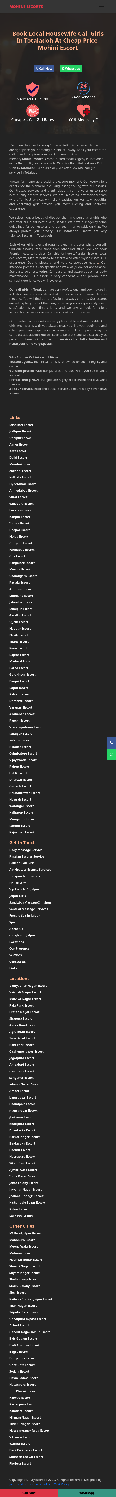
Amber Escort (19, 1091)
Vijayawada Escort (23, 760)
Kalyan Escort (19, 694)
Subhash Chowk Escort (26, 1457)
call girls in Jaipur (22, 935)
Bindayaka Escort (22, 1143)
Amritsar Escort (21, 589)
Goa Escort (17, 556)
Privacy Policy (41, 1484)
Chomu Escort (19, 1150)
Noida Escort (18, 536)
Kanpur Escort (20, 517)
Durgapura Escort (22, 1358)
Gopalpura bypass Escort (27, 1319)
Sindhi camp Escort (23, 1279)
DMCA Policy (60, 1484)
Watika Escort (19, 1444)
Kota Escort (18, 451)
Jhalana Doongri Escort (26, 1196)
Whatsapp (71, 68)
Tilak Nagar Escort (23, 1306)
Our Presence (19, 948)
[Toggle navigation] (101, 6)
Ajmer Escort (19, 444)
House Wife (17, 883)
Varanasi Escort (20, 707)
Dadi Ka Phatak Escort (25, 1450)
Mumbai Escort (20, 464)
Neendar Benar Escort (25, 1260)
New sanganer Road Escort (29, 1430)
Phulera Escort (20, 1463)
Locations (16, 942)
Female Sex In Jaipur (24, 916)
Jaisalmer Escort (21, 425)
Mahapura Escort (22, 1240)
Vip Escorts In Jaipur (24, 889)
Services (15, 955)
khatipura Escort (21, 1124)
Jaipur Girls (17, 896)
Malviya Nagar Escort (25, 999)
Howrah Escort (20, 799)
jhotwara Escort (21, 1117)
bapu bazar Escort (22, 1097)
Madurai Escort (20, 661)
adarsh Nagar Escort (24, 1084)
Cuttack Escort (20, 786)
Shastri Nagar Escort (24, 1266)
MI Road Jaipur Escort (25, 1233)
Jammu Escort (19, 826)
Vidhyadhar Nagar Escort (28, 986)
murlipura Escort (22, 1071)
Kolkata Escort (20, 477)
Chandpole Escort (22, 1104)
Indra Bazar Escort (23, 1176)
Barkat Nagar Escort (24, 1137)
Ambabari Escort (21, 1064)
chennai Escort (20, 471)
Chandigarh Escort (23, 576)
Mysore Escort (20, 569)
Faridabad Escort (22, 550)
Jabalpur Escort (20, 609)
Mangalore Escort (22, 819)
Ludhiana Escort (21, 596)
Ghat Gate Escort (22, 1365)
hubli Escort (18, 773)
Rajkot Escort (19, 655)
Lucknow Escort (21, 510)
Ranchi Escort (19, 720)
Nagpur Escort (20, 628)
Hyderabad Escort (22, 484)
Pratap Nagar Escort (24, 1012)
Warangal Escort (21, 806)
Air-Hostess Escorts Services (30, 870)
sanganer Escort (21, 1078)
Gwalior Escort (20, 615)
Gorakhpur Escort (22, 674)
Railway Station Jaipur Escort (31, 1299)
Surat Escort (18, 497)
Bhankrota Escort (22, 1130)
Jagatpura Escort (21, 1058)
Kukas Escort (19, 1209)
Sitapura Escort (20, 1018)
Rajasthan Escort (22, 832)
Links (13, 968)
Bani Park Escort (21, 1045)
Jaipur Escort (18, 688)
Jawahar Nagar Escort (25, 1189)
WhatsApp (87, 1493)
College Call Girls (22, 863)
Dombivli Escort (21, 701)
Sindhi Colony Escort (24, 1286)
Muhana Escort (20, 1253)
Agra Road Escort (22, 1032)
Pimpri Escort (19, 681)
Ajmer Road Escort (23, 1025)
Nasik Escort (18, 635)
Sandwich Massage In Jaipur (30, 902)
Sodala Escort (19, 1371)
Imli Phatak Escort (23, 1391)
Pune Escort (18, 648)
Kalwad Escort (20, 1398)
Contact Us (17, 962)
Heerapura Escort (22, 1156)
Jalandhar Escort (21, 602)
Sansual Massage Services (28, 909)
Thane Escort (19, 642)
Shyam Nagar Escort (24, 1273)
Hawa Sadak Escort (23, 1378)
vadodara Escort (21, 504)
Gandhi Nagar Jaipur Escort (29, 1332)
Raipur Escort (19, 766)
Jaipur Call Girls (20, 1484)
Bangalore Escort (22, 563)
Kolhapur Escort (21, 812)
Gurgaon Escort (21, 543)
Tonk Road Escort (22, 1038)
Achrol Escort (19, 1325)
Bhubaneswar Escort (24, 793)
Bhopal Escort (19, 530)
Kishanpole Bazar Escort (27, 1202)
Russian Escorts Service (26, 856)
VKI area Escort (20, 1437)
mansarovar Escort (23, 1110)
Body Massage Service (25, 850)
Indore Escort (19, 523)
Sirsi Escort (17, 1292)
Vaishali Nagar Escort (25, 992)
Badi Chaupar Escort (24, 1345)
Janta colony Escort (23, 1183)
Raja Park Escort (21, 1005)
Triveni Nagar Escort (24, 1424)
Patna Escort (18, 668)
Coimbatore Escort (23, 753)
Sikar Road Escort (22, 1163)
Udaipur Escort (20, 438)
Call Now (44, 68)
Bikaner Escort (20, 747)
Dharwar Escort (21, 780)
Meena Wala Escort (23, 1246)
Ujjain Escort (18, 622)
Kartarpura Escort (22, 1404)
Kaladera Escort (21, 1411)
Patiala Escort (19, 582)
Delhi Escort (18, 458)
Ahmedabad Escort (23, 490)
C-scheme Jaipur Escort (26, 1051)
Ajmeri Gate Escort (23, 1170)
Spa (12, 922)
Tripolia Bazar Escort (24, 1312)
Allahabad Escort (22, 714)
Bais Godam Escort (23, 1338)
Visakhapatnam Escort (26, 727)
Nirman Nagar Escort (25, 1417)
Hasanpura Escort (22, 1384)
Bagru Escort (18, 1352)
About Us (16, 929)
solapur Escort (20, 740)
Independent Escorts (25, 876)
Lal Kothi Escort (21, 1216)
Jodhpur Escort (20, 431)
